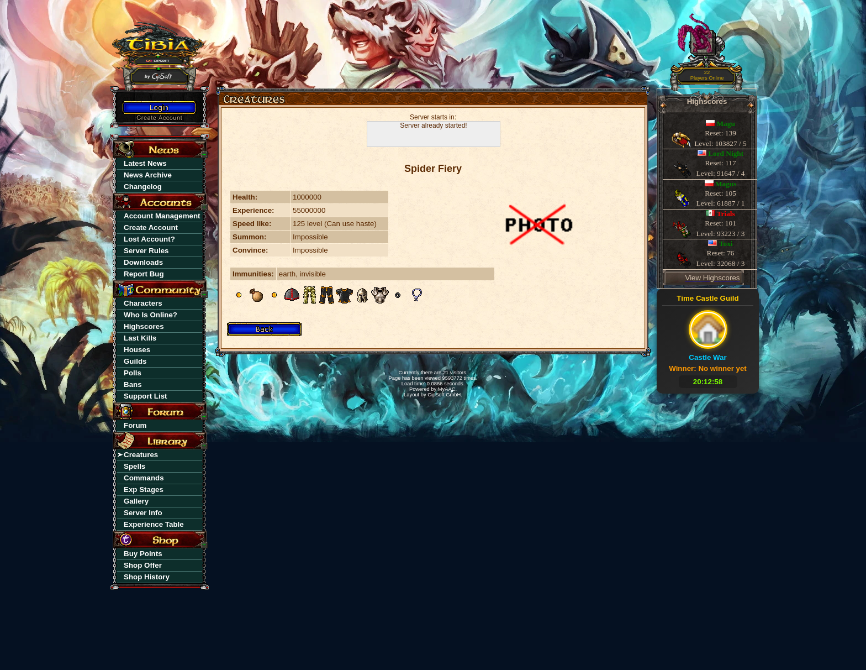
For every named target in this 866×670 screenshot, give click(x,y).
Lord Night (725, 153)
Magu (726, 123)
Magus (726, 184)
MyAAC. (447, 389)
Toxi (726, 243)
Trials (726, 214)
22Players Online (707, 75)
